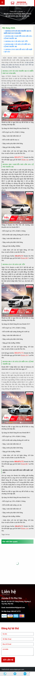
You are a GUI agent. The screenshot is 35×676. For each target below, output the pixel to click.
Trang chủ (13, 11)
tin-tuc (21, 11)
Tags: (3, 534)
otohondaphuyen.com (17, 669)
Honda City (24, 159)
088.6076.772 (19, 256)
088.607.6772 (16, 611)
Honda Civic (25, 528)
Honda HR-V (25, 258)
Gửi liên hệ (8, 660)
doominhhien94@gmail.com (15, 607)
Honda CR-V (25, 355)
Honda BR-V (25, 464)
